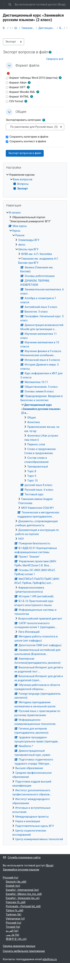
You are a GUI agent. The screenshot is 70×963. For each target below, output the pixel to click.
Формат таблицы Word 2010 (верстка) (32, 77)
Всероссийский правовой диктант (40, 618)
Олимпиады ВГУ (28, 240)
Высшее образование (29, 768)
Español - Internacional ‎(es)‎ (22, 890)
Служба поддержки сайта (22, 857)
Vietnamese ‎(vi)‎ (15, 918)
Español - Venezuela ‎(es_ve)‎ (23, 898)
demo (21, 244)
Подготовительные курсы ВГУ (34, 826)
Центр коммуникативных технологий (39, 839)
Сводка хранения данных (19, 946)
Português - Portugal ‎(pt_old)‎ (23, 906)
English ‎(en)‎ (13, 885)
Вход (61, 4)
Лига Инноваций (29, 631)
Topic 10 (32, 480)
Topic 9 (31, 476)
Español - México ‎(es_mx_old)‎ (24, 894)
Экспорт (66, 28)
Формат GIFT (16, 87)
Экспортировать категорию (23, 120)
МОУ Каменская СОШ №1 (37, 507)
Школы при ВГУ (16, 28)
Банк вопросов (60, 28)
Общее (31, 417)
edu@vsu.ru (49, 959)
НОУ (21, 538)
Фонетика (33, 422)
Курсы (16, 230)
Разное (19, 235)
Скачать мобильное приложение (24, 951)
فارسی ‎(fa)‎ (12, 935)
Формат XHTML (17, 96)
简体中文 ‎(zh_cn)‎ (16, 939)
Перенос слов (36, 444)
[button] (10, 5)
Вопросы (21, 184)
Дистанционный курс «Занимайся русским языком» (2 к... (46, 28)
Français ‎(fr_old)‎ (16, 902)
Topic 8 (31, 471)
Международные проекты (32, 816)
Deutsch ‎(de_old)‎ (16, 881)
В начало (4, 28)
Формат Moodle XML (20, 92)
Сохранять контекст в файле (26, 141)
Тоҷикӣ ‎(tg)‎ (13, 927)
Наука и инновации (27, 821)
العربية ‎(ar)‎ (12, 930)
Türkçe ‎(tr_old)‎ (14, 910)
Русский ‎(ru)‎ (10, 877)
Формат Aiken (16, 82)
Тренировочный (37, 466)
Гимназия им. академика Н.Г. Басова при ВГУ (28, 28)
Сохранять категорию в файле (27, 136)
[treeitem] (35, 182)
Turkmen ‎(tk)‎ (13, 914)
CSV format (14, 101)
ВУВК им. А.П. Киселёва (36, 254)
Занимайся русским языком (21, 869)
